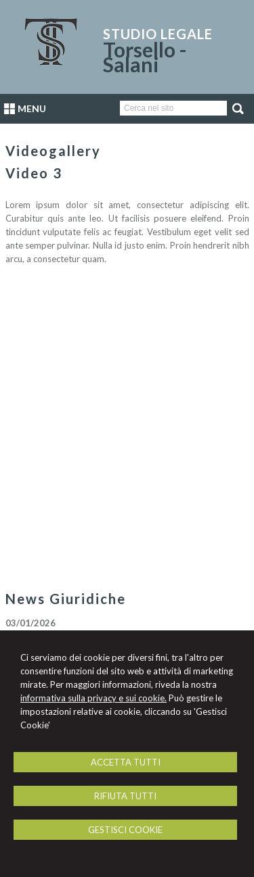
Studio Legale (158, 34)
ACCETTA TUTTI (126, 762)
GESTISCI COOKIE (125, 829)
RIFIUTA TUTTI (125, 796)
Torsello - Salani (145, 56)
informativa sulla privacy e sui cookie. (93, 698)
